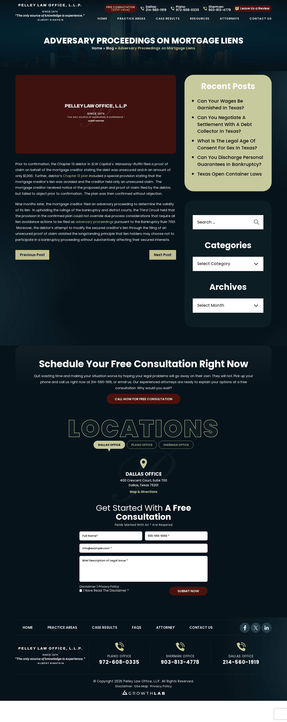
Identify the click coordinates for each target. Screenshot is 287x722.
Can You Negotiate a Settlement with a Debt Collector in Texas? (225, 125)
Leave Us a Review (254, 8)
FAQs (138, 644)
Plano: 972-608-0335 (187, 8)
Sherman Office (177, 455)
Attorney (167, 644)
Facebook (245, 644)
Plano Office (141, 455)
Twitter (256, 644)
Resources (200, 18)
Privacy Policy (109, 602)
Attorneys (229, 18)
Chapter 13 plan (75, 176)
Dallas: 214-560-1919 (156, 8)
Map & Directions (143, 502)
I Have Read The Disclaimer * (106, 606)
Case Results (168, 18)
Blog (110, 48)
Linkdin (267, 644)
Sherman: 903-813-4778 (219, 8)
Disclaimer (87, 602)
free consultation (120, 8)
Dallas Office (108, 455)
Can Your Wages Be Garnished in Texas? (221, 105)
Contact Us (260, 18)
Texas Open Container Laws (230, 183)
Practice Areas (131, 18)
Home (102, 18)
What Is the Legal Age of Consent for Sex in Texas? (228, 146)
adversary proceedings (95, 222)
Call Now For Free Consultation (143, 409)
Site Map (141, 703)
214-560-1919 (101, 391)
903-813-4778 (180, 678)
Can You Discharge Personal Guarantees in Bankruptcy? (225, 166)
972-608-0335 (119, 678)
